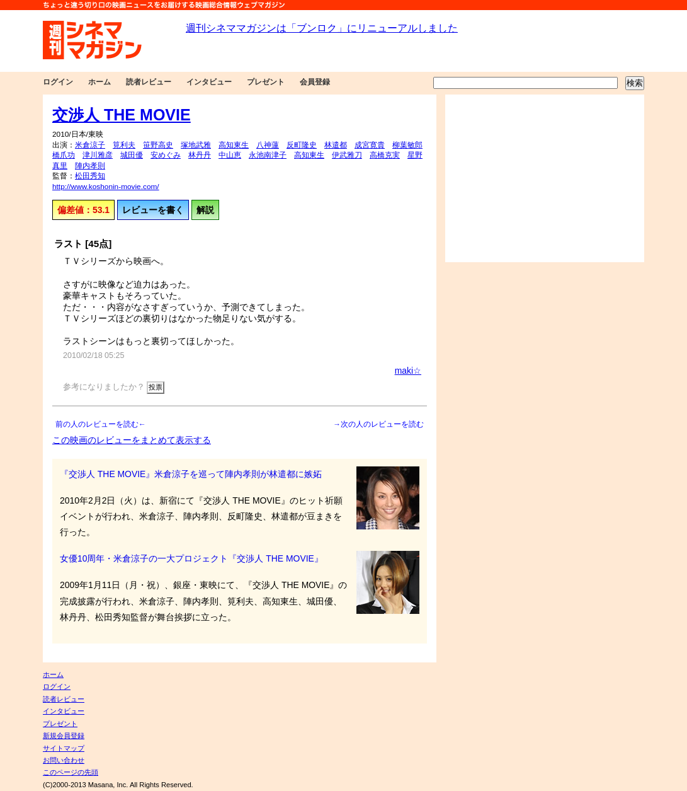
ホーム (99, 82)
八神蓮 (267, 145)
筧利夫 (124, 145)
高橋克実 (385, 155)
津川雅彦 (97, 155)
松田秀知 (90, 175)
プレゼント (266, 82)
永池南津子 (268, 155)
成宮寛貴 (370, 145)
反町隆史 (302, 145)
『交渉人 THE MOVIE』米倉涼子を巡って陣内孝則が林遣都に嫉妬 (191, 474)
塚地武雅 (196, 145)
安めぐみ (165, 155)
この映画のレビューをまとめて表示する (131, 440)
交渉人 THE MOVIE (121, 115)
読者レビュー (148, 82)
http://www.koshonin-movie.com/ (105, 186)
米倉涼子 (90, 145)
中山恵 (230, 155)
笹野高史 (158, 145)
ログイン (58, 82)
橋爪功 (63, 155)
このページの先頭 (70, 772)
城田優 (131, 155)
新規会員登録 (63, 735)
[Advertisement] (544, 178)
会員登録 (315, 82)
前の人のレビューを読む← (100, 424)
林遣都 (335, 145)
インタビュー (209, 82)
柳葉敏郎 (407, 145)
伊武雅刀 (347, 155)
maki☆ (408, 371)
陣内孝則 (90, 165)
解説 (205, 210)
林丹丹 (199, 155)
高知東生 (234, 145)
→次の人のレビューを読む (378, 424)
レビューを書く (153, 210)
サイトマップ (63, 748)
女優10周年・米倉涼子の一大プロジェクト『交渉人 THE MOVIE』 (191, 558)
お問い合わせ (63, 760)
